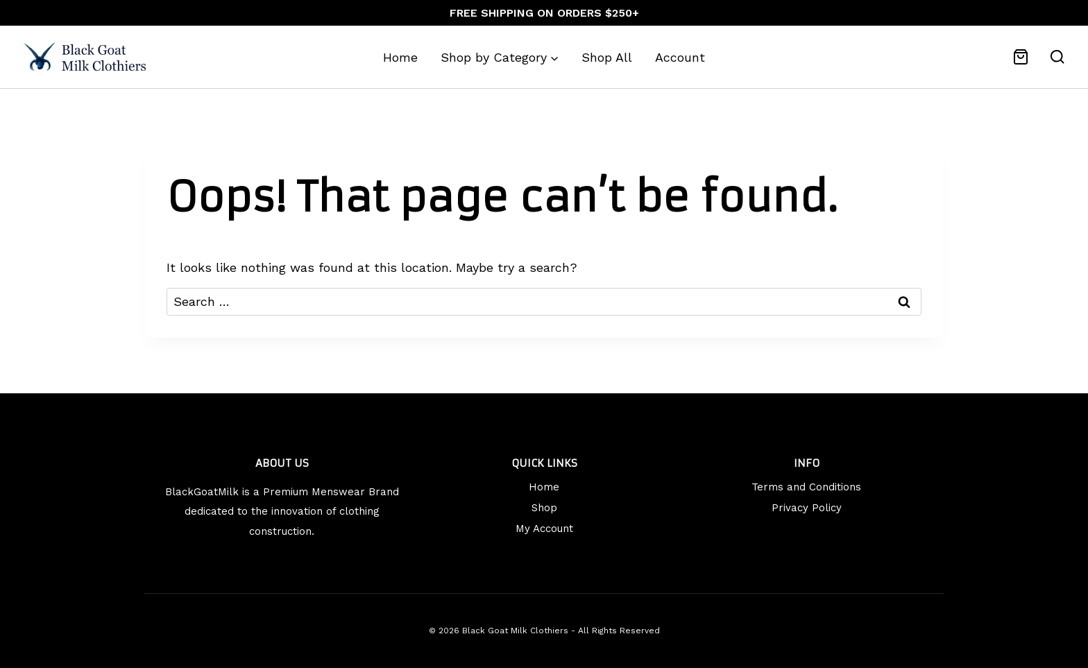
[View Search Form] (1057, 57)
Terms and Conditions (806, 487)
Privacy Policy (807, 508)
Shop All (606, 57)
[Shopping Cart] (1020, 57)
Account (680, 57)
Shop (544, 508)
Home (400, 57)
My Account (544, 528)
